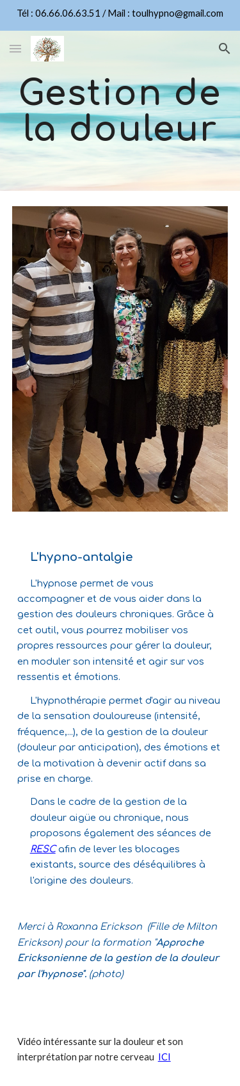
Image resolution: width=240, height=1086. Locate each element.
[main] (120, 111)
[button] (15, 48)
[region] (120, 15)
